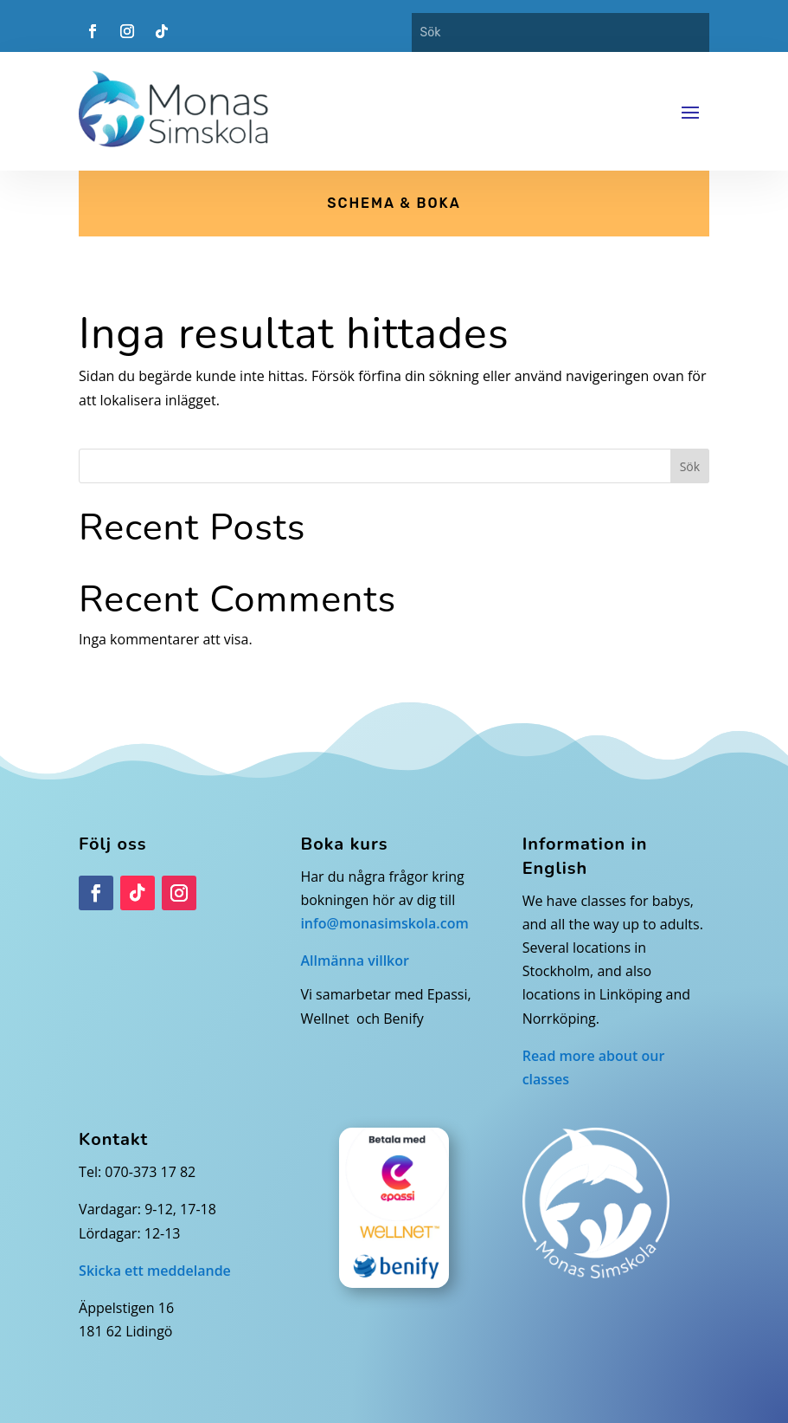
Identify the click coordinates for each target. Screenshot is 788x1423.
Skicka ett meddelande (155, 1270)
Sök (690, 466)
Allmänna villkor (354, 960)
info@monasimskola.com (384, 923)
